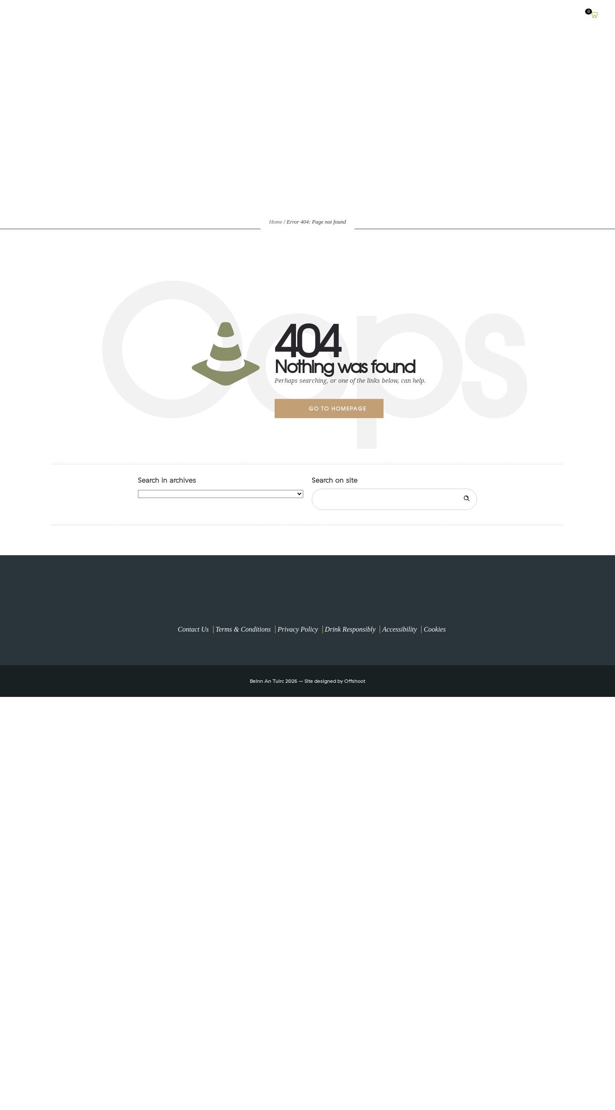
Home (275, 222)
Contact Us (193, 629)
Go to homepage (337, 408)
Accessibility (399, 629)
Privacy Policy (298, 629)
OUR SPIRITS (465, 15)
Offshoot (354, 681)
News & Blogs (556, 15)
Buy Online (309, 15)
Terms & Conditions (243, 629)
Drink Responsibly (350, 629)
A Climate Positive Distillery (387, 15)
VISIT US (509, 15)
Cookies (435, 629)
